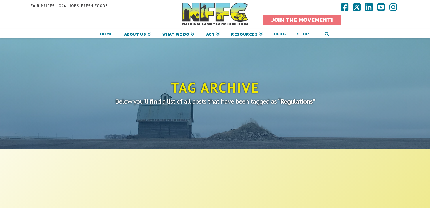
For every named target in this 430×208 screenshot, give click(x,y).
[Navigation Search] (327, 33)
